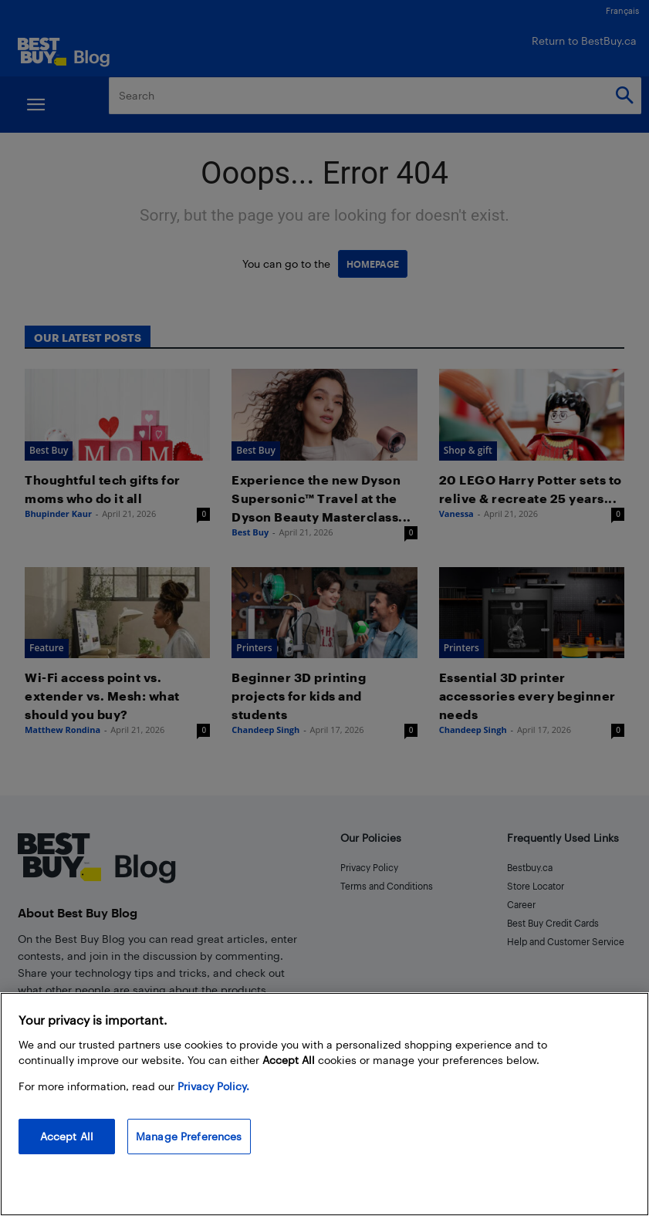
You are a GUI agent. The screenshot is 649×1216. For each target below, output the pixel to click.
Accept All (66, 1136)
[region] (324, 1104)
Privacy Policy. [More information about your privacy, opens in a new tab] (213, 1086)
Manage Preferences (189, 1136)
